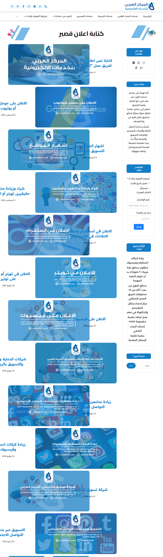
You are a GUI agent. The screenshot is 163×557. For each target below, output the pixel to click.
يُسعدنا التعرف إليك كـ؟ (138, 179)
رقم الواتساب (143, 200)
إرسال (138, 227)
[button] (46, 6)
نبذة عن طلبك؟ (143, 213)
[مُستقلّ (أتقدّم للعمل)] (149, 188)
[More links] (17, 16)
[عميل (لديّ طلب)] (149, 183)
